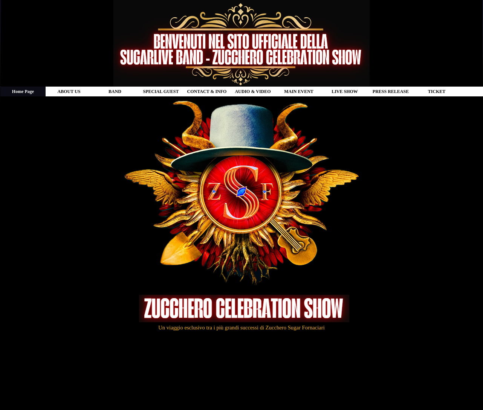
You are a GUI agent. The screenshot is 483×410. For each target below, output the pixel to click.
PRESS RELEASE (391, 91)
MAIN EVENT (298, 91)
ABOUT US (69, 91)
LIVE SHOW (345, 91)
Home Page (23, 91)
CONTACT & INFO (207, 91)
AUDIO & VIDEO (253, 91)
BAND (115, 91)
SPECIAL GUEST (161, 91)
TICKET (437, 91)
